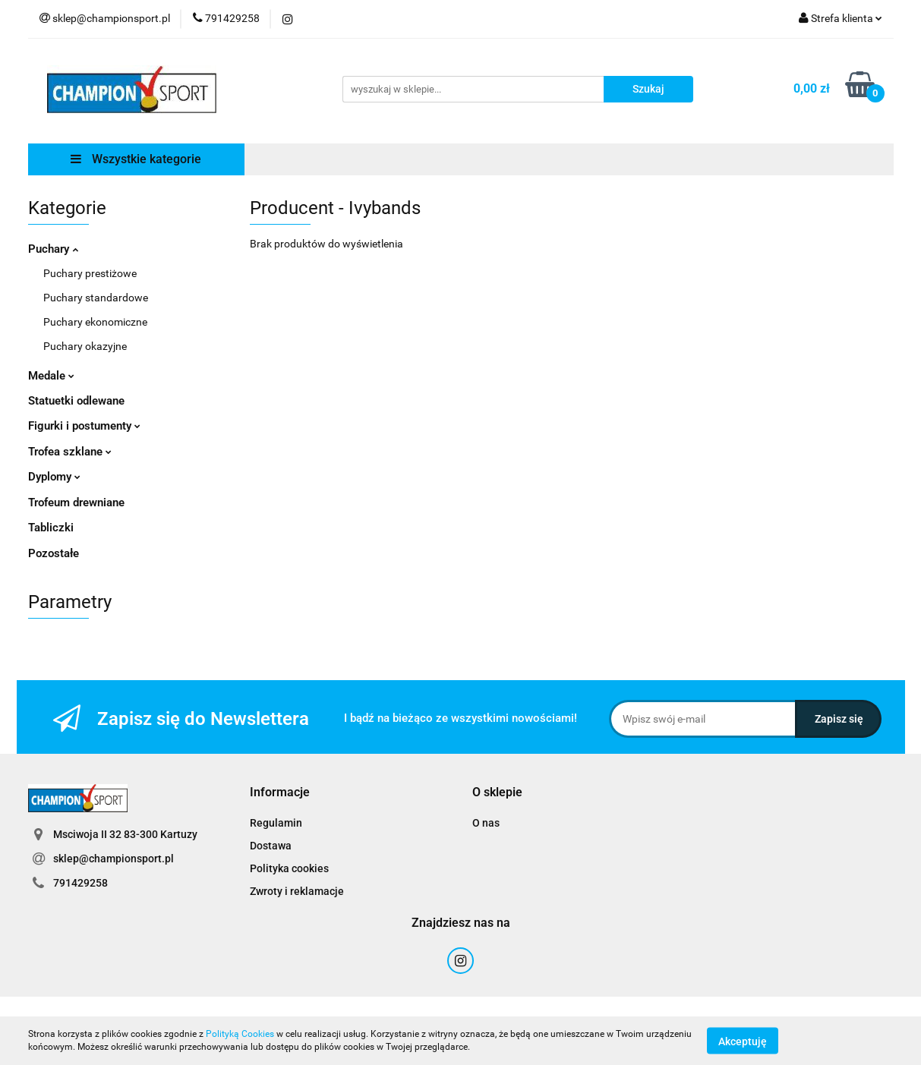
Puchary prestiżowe (90, 273)
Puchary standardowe (95, 297)
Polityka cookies (289, 868)
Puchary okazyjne (85, 346)
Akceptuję (742, 1041)
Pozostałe (53, 553)
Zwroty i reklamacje (297, 891)
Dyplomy (54, 477)
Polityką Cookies (240, 1034)
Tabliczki (51, 527)
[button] (280, 793)
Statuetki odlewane (76, 401)
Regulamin (276, 823)
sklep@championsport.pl (113, 858)
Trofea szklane (70, 451)
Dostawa (271, 846)
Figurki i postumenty (84, 426)
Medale (51, 376)
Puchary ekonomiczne (95, 322)
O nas (486, 823)
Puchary (53, 249)
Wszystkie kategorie (136, 159)
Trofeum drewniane (76, 502)
